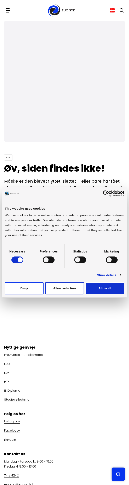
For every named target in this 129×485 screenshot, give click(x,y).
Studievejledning (16, 399)
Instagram (12, 421)
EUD (7, 363)
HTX (7, 381)
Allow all (105, 288)
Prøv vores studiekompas (23, 355)
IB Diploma (12, 390)
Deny (24, 288)
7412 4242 (11, 475)
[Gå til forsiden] (60, 10)
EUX (7, 372)
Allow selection (64, 288)
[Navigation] (8, 10)
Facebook (12, 430)
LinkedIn (10, 439)
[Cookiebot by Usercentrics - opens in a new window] (106, 193)
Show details (106, 275)
